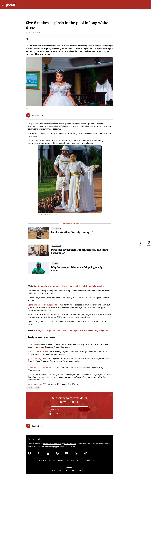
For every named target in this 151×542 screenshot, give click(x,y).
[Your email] (59, 473)
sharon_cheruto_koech (22, 388)
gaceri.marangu (19, 411)
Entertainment (22, 31)
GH (50, 534)
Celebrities (34, 31)
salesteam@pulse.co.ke (36, 508)
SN (70, 534)
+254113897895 (54, 508)
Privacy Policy (58, 478)
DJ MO (13, 452)
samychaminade (19, 432)
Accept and (52, 478)
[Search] (129, 5)
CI (76, 534)
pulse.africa (43, 510)
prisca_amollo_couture (22, 420)
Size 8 (21, 452)
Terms (49, 478)
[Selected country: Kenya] (88, 4)
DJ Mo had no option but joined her (28, 330)
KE (57, 534)
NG (43, 534)
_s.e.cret (15, 425)
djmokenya (17, 381)
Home (103, 5)
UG (63, 534)
